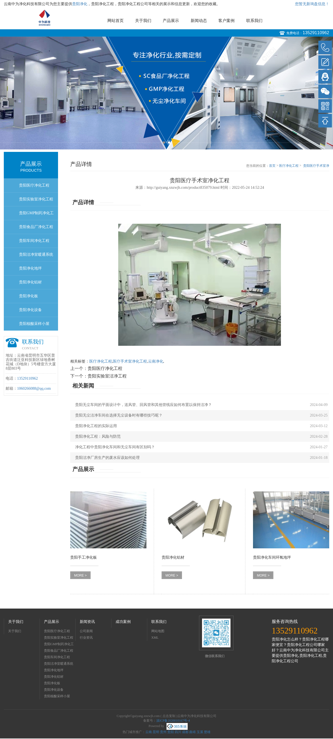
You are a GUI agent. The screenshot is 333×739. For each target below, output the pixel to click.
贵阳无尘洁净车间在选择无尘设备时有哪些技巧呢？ (118, 415)
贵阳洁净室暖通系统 (36, 254)
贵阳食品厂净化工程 (36, 227)
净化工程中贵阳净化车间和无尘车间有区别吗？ (115, 447)
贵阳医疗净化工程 (34, 185)
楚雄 (207, 732)
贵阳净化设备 (30, 310)
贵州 (163, 732)
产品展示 (171, 20)
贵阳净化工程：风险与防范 (98, 436)
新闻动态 (199, 20)
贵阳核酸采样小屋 (34, 324)
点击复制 (168, 716)
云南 (148, 732)
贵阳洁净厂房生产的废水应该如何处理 (107, 458)
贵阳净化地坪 (30, 268)
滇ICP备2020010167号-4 (173, 720)
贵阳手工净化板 (83, 557)
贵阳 (170, 732)
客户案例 (226, 20)
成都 (185, 732)
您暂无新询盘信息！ (312, 4)
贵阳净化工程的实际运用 (96, 426)
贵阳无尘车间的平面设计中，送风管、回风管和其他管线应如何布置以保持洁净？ (143, 405)
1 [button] (164, 142)
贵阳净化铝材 (30, 282)
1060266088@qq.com (34, 388)
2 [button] (169, 142)
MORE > (80, 575)
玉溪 (200, 732)
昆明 (156, 732)
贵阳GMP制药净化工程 (36, 215)
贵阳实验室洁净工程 (107, 376)
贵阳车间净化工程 (34, 241)
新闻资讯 (87, 622)
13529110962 (316, 32)
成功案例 (123, 622)
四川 (178, 732)
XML (155, 637)
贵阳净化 (79, 4)
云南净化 (155, 361)
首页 (272, 166)
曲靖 (192, 732)
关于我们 (143, 20)
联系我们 (254, 20)
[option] (166, 93)
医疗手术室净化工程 (130, 361)
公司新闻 (86, 631)
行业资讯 (86, 637)
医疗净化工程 (289, 166)
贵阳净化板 (28, 296)
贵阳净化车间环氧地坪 (272, 557)
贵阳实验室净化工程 (36, 199)
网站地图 (157, 631)
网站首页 (115, 20)
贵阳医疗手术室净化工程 (316, 166)
